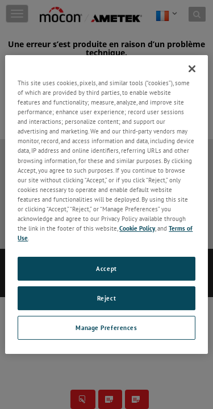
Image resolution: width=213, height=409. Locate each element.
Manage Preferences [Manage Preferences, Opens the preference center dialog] (106, 327)
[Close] (191, 68)
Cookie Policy (137, 228)
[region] (106, 204)
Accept (106, 268)
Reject (106, 298)
